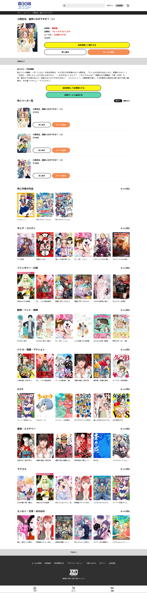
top (18, 13)
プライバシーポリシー (75, 563)
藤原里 (55, 28)
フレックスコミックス (61, 31)
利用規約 (48, 563)
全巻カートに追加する (73, 95)
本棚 (112, 591)
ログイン (110, 5)
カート (73, 591)
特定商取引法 (59, 563)
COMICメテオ (60, 35)
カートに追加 (108, 52)
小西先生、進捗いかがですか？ (42, 13)
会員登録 (119, 5)
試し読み (65, 52)
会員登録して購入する (87, 45)
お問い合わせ (91, 563)
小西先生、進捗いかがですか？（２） (48, 134)
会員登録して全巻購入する (73, 88)
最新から (126, 101)
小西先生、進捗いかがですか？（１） (48, 109)
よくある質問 (36, 563)
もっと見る (125, 189)
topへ (73, 552)
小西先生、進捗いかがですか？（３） (48, 160)
